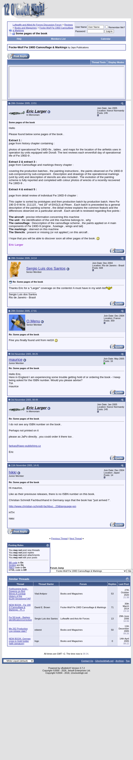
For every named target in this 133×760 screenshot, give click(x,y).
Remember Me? (115, 27)
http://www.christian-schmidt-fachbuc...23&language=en (42, 506)
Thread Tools (99, 62)
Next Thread (75, 538)
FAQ (19, 39)
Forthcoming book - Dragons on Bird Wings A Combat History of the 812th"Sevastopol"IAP (20, 594)
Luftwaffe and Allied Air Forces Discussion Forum (37, 25)
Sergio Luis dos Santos (46, 268)
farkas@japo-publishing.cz (25, 445)
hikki (12, 472)
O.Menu (33, 321)
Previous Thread (59, 538)
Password (80, 31)
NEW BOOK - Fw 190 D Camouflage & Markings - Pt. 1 (20, 607)
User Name (81, 27)
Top (128, 661)
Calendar (105, 39)
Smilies (12, 565)
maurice (15, 359)
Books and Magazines (26, 28)
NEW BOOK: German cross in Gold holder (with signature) (20, 641)
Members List (58, 39)
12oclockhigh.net (104, 661)
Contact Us (87, 661)
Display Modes (116, 62)
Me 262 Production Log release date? (18, 629)
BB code (13, 562)
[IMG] (11, 567)
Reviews (68, 25)
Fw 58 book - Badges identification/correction (20, 618)
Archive (120, 661)
